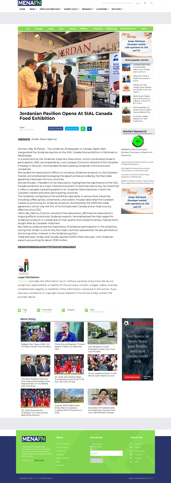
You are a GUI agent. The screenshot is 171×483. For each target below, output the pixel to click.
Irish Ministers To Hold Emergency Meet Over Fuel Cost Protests (101, 349)
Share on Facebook (55, 128)
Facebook (136, 444)
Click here (39, 460)
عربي (138, 3)
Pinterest (136, 455)
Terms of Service (63, 444)
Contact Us (60, 451)
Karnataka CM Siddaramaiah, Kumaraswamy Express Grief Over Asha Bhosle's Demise (101, 410)
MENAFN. (36, 478)
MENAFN (24, 139)
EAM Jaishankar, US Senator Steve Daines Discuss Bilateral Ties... (142, 109)
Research (87, 9)
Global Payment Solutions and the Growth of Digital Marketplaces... (137, 163)
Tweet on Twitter (72, 128)
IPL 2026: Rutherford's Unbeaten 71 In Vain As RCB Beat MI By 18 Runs (34, 412)
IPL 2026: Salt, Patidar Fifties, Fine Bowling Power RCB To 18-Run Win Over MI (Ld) (70, 379)
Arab (51, 29)
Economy (98, 29)
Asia (61, 29)
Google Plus (137, 451)
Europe (39, 29)
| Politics (83, 29)
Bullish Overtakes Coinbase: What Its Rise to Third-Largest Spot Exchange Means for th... (138, 182)
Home (22, 9)
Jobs (58, 462)
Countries (101, 9)
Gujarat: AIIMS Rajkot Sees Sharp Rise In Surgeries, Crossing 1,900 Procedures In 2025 (68, 409)
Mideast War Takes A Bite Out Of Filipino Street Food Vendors (36, 345)
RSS (134, 462)
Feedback (60, 465)
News (32, 9)
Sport (142, 29)
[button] (145, 3)
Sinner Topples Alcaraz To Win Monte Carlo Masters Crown (102, 374)
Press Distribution (49, 9)
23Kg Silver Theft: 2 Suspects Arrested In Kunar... (141, 78)
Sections (116, 9)
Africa (72, 29)
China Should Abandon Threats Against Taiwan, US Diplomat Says (70, 346)
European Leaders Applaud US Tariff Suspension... (140, 118)
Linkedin (136, 458)
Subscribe (97, 460)
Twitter (135, 447)
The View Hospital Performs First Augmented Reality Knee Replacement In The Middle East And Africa (35, 382)
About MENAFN (63, 458)
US (25, 29)
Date (21, 127)
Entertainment (124, 29)
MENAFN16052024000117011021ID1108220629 (47, 246)
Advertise (60, 455)
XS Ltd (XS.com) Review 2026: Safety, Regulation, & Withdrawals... (135, 176)
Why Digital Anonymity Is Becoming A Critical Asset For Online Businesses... (135, 169)
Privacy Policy (62, 447)
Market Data (70, 9)
